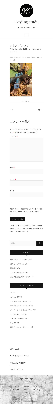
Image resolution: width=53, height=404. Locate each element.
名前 (12, 167)
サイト (12, 191)
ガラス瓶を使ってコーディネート (22, 277)
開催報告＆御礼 (15, 268)
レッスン (13, 323)
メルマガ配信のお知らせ (19, 272)
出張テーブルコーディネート (20, 327)
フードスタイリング (17, 314)
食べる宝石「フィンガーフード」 (22, 260)
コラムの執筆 (15, 297)
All (11, 293)
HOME (17, 386)
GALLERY (16, 389)
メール (13, 179)
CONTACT (36, 389)
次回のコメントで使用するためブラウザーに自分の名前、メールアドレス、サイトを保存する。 (26, 211)
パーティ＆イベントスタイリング (22, 310)
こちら (12, 369)
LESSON (26, 386)
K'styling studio (27, 21)
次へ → (40, 110)
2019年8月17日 (29, 57)
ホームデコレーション (18, 318)
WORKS (35, 386)
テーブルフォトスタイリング (20, 306)
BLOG (26, 393)
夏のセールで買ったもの (19, 264)
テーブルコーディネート (19, 301)
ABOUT (26, 389)
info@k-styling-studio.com (19, 356)
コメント (14, 136)
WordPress (33, 401)
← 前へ (12, 110)
